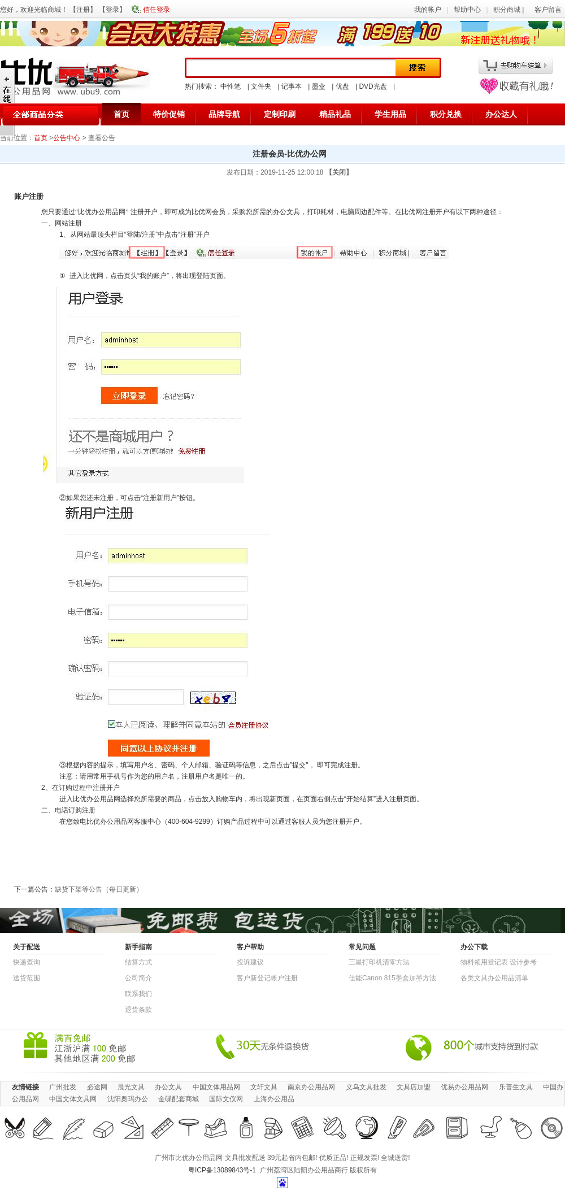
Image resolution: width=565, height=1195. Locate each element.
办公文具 (168, 1087)
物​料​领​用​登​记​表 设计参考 (498, 962)
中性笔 (230, 86)
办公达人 (501, 114)
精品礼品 (335, 114)
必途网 (97, 1087)
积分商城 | (509, 10)
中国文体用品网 (216, 1087)
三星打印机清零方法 (379, 962)
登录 (112, 10)
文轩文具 (263, 1087)
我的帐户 (427, 10)
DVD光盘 (372, 86)
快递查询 (26, 962)
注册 (83, 10)
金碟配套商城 (178, 1099)
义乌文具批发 (366, 1087)
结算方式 (138, 962)
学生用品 (390, 114)
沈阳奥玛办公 (127, 1099)
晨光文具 (131, 1087)
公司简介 (138, 978)
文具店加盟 (414, 1087)
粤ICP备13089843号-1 (222, 1170)
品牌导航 (224, 114)
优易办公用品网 (464, 1087)
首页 (121, 114)
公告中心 (66, 138)
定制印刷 (279, 114)
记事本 (291, 86)
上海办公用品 (274, 1099)
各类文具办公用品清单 (494, 978)
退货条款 (138, 1010)
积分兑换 (446, 114)
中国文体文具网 (73, 1099)
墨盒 (318, 86)
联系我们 (138, 994)
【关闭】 (339, 172)
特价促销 (169, 114)
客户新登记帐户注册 (267, 978)
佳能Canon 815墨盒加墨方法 (392, 978)
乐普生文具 (516, 1087)
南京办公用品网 (311, 1087)
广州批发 (62, 1087)
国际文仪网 (226, 1099)
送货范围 (26, 978)
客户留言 (548, 10)
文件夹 (261, 86)
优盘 (342, 86)
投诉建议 (250, 962)
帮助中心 (467, 10)
